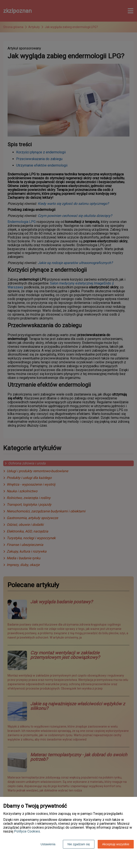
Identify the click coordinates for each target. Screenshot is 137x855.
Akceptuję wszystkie (115, 844)
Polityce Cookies (27, 831)
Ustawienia (48, 844)
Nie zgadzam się (78, 844)
